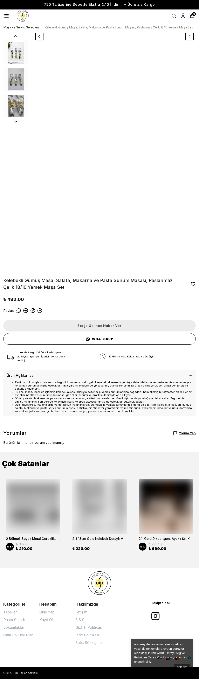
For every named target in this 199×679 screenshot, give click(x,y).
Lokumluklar (13, 627)
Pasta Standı (14, 620)
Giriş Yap (47, 612)
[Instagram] (155, 616)
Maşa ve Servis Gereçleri (21, 27)
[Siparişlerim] (183, 15)
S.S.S (79, 620)
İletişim (81, 612)
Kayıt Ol (46, 620)
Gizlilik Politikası (89, 627)
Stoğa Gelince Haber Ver (99, 326)
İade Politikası (87, 635)
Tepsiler (10, 612)
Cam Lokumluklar (18, 635)
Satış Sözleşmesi (89, 642)
